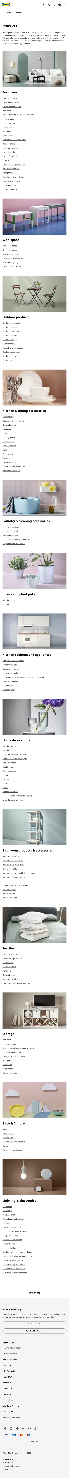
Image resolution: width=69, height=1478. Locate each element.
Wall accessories (9, 771)
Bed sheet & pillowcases (13, 958)
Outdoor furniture (10, 189)
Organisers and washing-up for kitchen (18, 539)
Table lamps (7, 1210)
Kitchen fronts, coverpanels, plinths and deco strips (24, 677)
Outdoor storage (9, 339)
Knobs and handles (10, 681)
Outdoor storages (10, 1069)
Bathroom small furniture (13, 860)
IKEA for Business (10, 1359)
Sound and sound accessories (15, 1273)
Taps (4, 881)
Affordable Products (11, 1406)
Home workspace (10, 246)
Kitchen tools (8, 416)
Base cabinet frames (11, 669)
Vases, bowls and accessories (15, 754)
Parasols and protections (13, 348)
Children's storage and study (14, 1142)
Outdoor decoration (11, 356)
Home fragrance (9, 763)
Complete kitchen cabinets (13, 177)
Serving (5, 433)
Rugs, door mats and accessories (16, 983)
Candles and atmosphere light (15, 758)
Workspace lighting (10, 262)
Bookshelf (7, 111)
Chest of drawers (10, 156)
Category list (8, 1411)
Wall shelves (7, 131)
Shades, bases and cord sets (14, 1231)
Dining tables (8, 173)
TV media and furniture (12, 1052)
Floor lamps (7, 1206)
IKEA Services (8, 1394)
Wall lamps (7, 1223)
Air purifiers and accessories (14, 543)
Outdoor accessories (11, 352)
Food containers (9, 462)
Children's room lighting (12, 1150)
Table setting (8, 454)
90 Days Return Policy (12, 1348)
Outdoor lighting (9, 360)
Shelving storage (9, 1044)
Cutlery (5, 450)
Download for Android (34, 1331)
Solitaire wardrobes (10, 152)
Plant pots (7, 604)
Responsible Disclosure (11, 1466)
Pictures (6, 775)
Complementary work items (14, 258)
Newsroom (7, 1388)
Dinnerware (7, 429)
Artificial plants (9, 600)
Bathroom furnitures (11, 168)
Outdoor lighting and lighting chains (17, 1252)
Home (9, 12)
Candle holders (9, 767)
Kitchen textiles (9, 975)
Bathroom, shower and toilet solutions (19, 873)
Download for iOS (34, 1324)
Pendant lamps (9, 1215)
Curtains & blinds (9, 971)
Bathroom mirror (10, 898)
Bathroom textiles (10, 869)
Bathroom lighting (10, 894)
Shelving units (8, 119)
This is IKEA (7, 1377)
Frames (6, 779)
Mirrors (5, 787)
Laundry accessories (11, 527)
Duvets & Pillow (9, 966)
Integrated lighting (10, 1235)
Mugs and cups (9, 441)
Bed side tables (9, 144)
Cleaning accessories (11, 531)
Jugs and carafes (9, 445)
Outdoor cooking (9, 344)
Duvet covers (8, 962)
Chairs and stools (10, 98)
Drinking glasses (9, 437)
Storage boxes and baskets (14, 1056)
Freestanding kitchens (12, 181)
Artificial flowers (9, 746)
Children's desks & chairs (13, 266)
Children (6, 1146)
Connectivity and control (13, 1260)
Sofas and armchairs (11, 102)
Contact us (7, 1365)
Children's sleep (9, 1133)
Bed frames (7, 135)
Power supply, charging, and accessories (19, 1256)
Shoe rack (7, 160)
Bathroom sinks (9, 889)
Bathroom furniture (11, 856)
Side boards (7, 127)
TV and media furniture (12, 106)
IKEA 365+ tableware (11, 470)
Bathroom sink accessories (14, 877)
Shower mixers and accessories (15, 885)
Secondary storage (10, 123)
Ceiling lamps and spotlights (14, 1219)
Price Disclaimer (9, 1462)
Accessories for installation (14, 1268)
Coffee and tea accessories (14, 466)
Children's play (8, 1137)
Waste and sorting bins (12, 535)
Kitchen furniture (9, 185)
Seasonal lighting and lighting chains (17, 796)
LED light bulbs (9, 1244)
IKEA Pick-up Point (10, 1371)
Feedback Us (8, 1400)
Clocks (5, 783)
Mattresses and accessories (14, 139)
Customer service (10, 1353)
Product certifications (11, 1417)
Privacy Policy (8, 1459)
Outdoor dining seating (12, 323)
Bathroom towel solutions (13, 865)
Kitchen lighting (9, 689)
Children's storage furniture (14, 164)
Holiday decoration (10, 791)
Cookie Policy (8, 1469)
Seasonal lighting (9, 1248)
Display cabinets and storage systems (18, 115)
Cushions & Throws (11, 954)
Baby (5, 1129)
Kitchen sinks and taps (12, 673)
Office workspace (10, 250)
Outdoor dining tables (11, 327)
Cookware (7, 458)
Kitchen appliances (10, 685)
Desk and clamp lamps (12, 1227)
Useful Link (8, 1343)
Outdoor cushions (10, 335)
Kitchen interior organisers (13, 421)
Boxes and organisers (11, 254)
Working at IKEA (9, 1382)
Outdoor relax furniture (12, 331)
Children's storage (10, 1073)
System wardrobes (10, 148)
